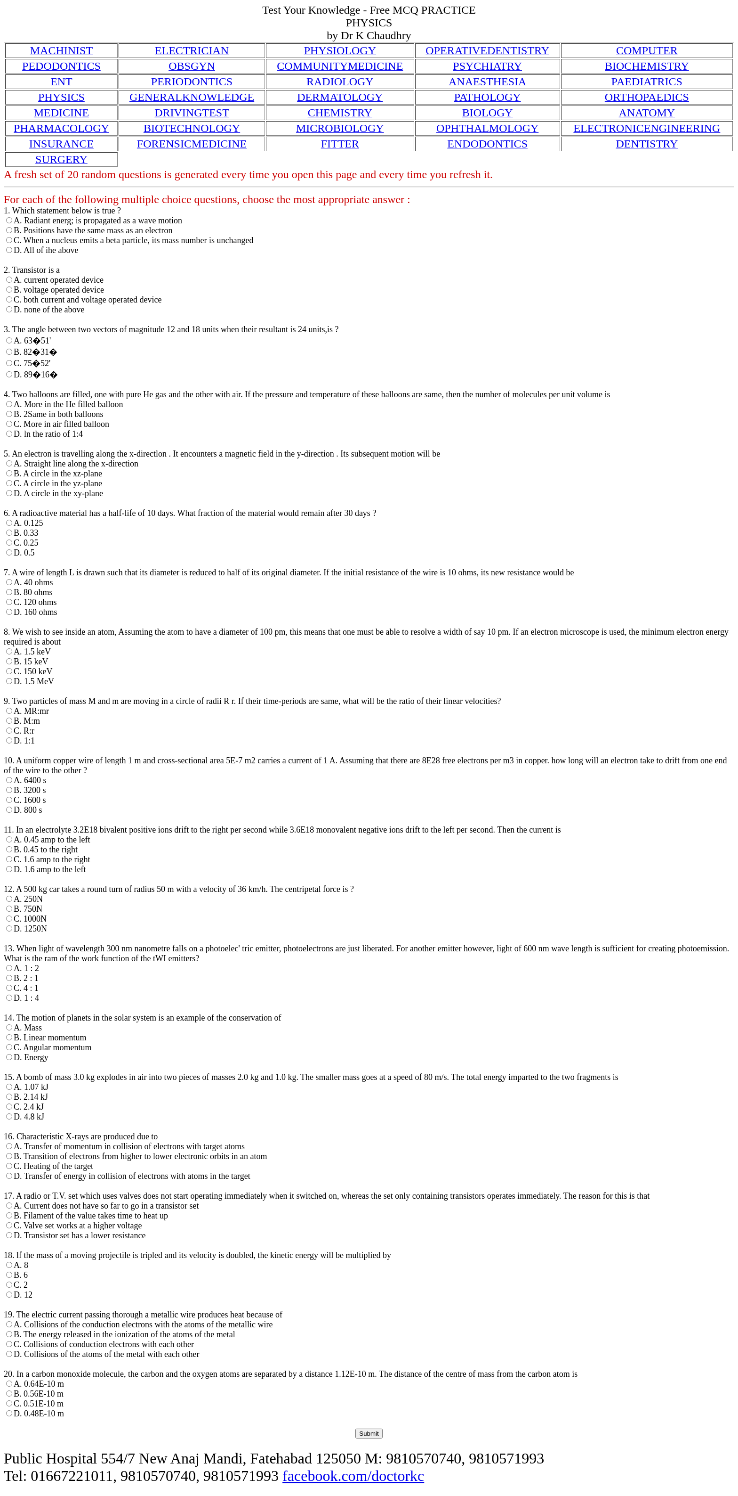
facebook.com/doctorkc (353, 1475)
